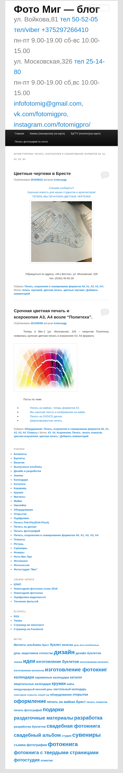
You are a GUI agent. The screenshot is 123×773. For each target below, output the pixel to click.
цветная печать (52, 290)
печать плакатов (92, 432)
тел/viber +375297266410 (51, 29)
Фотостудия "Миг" (26, 569)
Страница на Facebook (28, 629)
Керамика (20, 488)
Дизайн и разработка (27, 471)
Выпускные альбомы (28, 466)
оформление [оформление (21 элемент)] (30, 701)
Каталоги (19, 484)
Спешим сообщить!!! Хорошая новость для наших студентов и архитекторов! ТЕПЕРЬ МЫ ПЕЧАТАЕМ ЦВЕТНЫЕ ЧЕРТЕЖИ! (61, 192)
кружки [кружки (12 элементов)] (59, 683)
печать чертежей (32, 290)
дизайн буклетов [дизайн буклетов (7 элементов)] (88, 653)
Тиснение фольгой (26, 601)
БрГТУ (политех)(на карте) (86, 133)
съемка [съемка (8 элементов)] (20, 745)
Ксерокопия (64, 432)
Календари (21, 479)
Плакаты (32, 432)
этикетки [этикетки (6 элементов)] (46, 760)
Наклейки (20, 505)
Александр (60, 179)
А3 (49, 432)
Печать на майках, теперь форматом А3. (55, 407)
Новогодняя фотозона (28, 592)
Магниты (19, 496)
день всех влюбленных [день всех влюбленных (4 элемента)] (86, 645)
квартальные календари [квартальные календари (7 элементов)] (32, 684)
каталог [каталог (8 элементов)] (76, 677)
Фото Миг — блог (56, 9)
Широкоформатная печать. (46, 420)
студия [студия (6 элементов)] (66, 735)
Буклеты (19, 458)
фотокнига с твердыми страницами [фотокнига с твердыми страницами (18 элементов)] (56, 752)
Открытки (20, 513)
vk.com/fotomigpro (40, 114)
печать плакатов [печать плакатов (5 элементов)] (97, 702)
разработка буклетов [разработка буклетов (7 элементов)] (30, 726)
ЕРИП (17, 584)
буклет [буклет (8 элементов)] (55, 644)
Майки (18, 501)
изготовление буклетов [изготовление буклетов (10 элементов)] (57, 661)
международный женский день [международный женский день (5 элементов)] (33, 689)
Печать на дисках (25, 526)
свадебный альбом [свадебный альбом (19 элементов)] (37, 735)
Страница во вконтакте (29, 624)
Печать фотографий (27, 530)
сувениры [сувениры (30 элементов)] (86, 734)
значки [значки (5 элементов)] (18, 662)
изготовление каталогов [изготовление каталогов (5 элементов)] (29, 670)
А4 (53, 432)
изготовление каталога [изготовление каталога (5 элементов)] (94, 662)
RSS (16, 616)
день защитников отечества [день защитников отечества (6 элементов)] (33, 653)
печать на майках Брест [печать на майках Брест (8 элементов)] (66, 702)
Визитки (19, 462)
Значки (18, 475)
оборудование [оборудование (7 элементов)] (61, 694)
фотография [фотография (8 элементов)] (37, 745)
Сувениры (20, 548)
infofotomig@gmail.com (48, 103)
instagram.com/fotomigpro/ (52, 124)
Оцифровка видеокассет (30, 597)
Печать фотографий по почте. (31, 141)
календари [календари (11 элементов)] (24, 677)
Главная (19, 133)
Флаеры (19, 552)
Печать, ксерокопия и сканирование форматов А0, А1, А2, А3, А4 (64, 286)
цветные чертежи (73, 290)
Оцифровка (21, 518)
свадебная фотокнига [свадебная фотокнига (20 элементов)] (73, 726)
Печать (76, 432)
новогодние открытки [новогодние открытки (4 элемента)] (25, 695)
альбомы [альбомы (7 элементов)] (34, 644)
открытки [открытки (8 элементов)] (80, 694)
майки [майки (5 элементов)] (70, 684)
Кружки (18, 492)
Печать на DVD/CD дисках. (46, 416)
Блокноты (20, 454)
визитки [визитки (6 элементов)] (67, 644)
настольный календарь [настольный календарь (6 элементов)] (69, 689)
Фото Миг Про (23, 556)
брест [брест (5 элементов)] (45, 645)
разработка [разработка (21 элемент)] (88, 718)
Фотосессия (21, 565)
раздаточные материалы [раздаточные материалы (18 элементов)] (43, 718)
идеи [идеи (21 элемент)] (29, 661)
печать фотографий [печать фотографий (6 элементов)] (28, 710)
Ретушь (18, 543)
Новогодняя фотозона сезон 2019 (35, 588)
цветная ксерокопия (26, 436)
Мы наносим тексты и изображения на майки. (58, 412)
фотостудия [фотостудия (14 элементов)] (27, 760)
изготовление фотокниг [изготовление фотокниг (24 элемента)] (76, 670)
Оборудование (33, 429)
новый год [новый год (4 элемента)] (43, 695)
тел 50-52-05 (78, 19)
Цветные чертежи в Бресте (42, 173)
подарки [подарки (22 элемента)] (53, 709)
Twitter (18, 620)
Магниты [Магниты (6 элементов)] (20, 644)
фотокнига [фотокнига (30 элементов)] (63, 744)
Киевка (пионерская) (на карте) (47, 133)
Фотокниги (21, 560)
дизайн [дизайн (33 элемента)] (64, 652)
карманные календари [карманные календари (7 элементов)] (52, 677)
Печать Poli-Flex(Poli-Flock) (31, 522)
